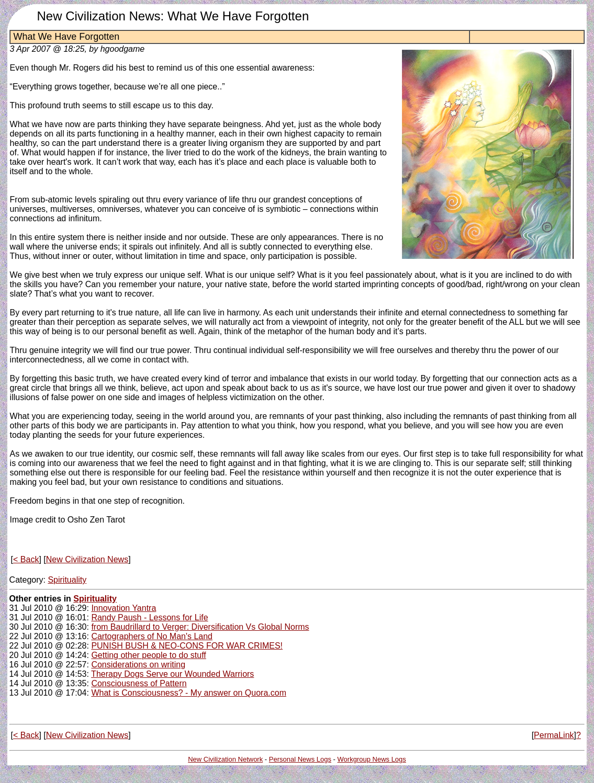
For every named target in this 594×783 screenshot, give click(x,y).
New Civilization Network (225, 759)
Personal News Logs (300, 759)
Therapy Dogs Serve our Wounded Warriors (172, 673)
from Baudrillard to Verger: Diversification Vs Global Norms (200, 626)
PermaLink (554, 735)
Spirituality (67, 579)
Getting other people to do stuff (148, 655)
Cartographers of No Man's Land (151, 636)
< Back (26, 559)
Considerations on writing (138, 664)
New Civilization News (87, 559)
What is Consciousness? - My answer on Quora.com (188, 692)
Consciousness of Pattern (138, 683)
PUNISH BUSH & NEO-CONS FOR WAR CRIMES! (187, 645)
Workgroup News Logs (372, 759)
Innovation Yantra (123, 608)
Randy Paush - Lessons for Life (149, 617)
